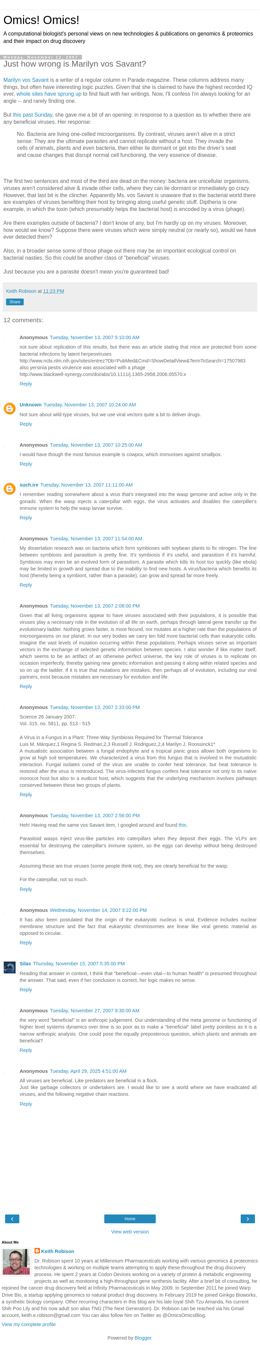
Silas (25, 963)
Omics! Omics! (41, 20)
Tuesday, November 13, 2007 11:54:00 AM (96, 538)
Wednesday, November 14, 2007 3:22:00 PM (98, 910)
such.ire (29, 485)
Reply (26, 383)
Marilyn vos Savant (26, 80)
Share (14, 302)
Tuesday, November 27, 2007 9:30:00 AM (94, 1010)
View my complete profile (29, 1324)
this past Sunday (32, 115)
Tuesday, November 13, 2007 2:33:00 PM (95, 707)
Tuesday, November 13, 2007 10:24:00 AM (90, 404)
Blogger (143, 1338)
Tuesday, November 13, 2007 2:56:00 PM (95, 815)
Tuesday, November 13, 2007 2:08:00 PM (95, 606)
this (182, 825)
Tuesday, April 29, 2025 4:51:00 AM (88, 1071)
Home (130, 1219)
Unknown (31, 404)
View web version (130, 1231)
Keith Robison (57, 1251)
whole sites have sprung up (49, 94)
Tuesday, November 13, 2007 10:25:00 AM (96, 445)
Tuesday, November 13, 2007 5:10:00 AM (94, 337)
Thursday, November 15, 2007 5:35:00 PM (79, 963)
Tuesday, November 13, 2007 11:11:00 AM (86, 485)
